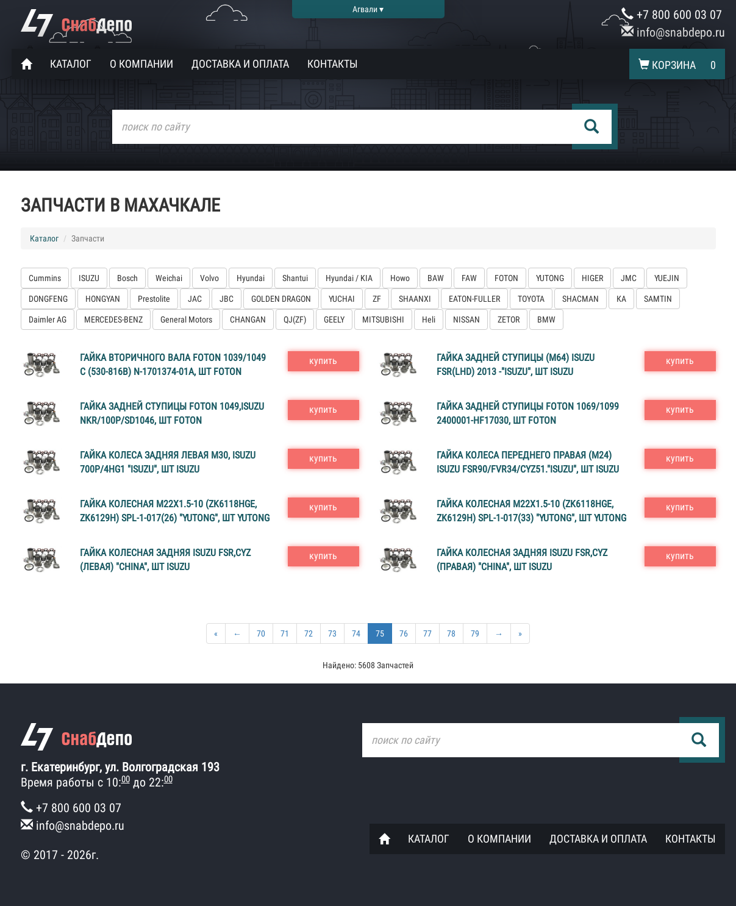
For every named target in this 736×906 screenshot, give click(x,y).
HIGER (592, 278)
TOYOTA (531, 299)
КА (621, 299)
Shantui (295, 278)
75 (380, 633)
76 (403, 633)
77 (427, 633)
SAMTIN (658, 299)
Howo (400, 278)
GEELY (334, 319)
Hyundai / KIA (349, 278)
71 (284, 633)
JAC (195, 299)
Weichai (168, 278)
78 (451, 633)
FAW (469, 278)
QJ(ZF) (295, 319)
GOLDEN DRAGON (281, 299)
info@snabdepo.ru (673, 32)
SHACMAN (580, 299)
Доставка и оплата (240, 63)
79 (475, 633)
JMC (629, 278)
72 (308, 633)
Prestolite (154, 299)
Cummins (45, 278)
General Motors (186, 319)
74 (356, 633)
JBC (227, 299)
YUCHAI (342, 299)
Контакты (332, 63)
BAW (435, 278)
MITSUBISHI (383, 319)
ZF (377, 299)
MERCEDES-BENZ (113, 319)
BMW (546, 319)
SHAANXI (415, 299)
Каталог (70, 63)
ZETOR (509, 319)
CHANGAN (248, 319)
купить (323, 360)
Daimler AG (47, 319)
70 (261, 633)
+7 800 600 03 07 (671, 14)
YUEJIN (666, 278)
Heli (428, 319)
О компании (141, 63)
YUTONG (550, 278)
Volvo (209, 278)
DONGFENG (48, 299)
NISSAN (466, 319)
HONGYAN (102, 299)
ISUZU (89, 278)
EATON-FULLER (474, 299)
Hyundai (251, 278)
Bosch (127, 278)
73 (332, 633)
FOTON (506, 278)
